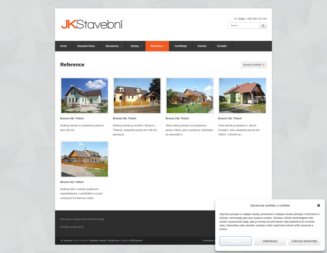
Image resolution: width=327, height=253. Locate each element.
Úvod (63, 46)
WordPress (113, 240)
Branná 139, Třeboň (177, 118)
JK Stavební (66, 240)
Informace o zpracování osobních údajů (82, 219)
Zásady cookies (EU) (71, 226)
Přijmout (235, 241)
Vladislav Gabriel (97, 240)
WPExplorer (136, 240)
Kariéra (202, 46)
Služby (136, 46)
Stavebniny (114, 46)
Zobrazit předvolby (304, 241)
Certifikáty (181, 46)
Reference (158, 46)
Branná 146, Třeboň (124, 118)
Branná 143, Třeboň (72, 182)
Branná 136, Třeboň (229, 118)
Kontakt (222, 46)
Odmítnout (270, 241)
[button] (319, 205)
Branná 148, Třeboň (72, 118)
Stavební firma (86, 46)
